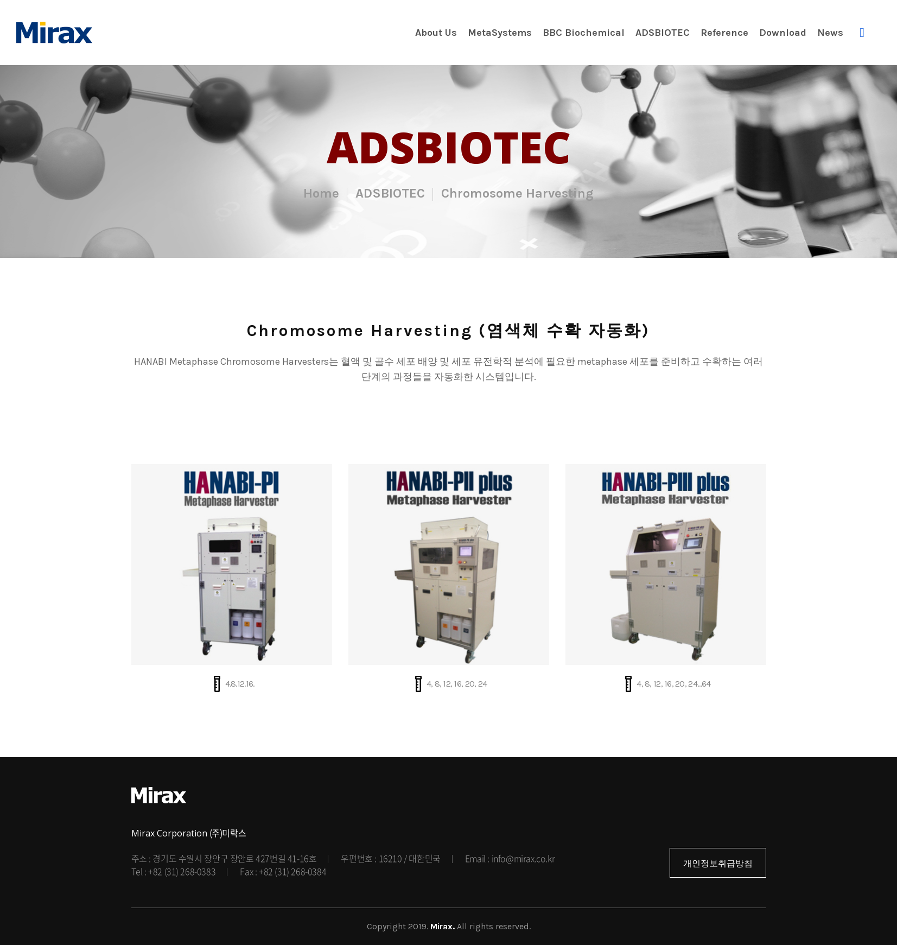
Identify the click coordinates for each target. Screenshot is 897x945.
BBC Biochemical (584, 33)
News (830, 33)
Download (782, 33)
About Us (436, 33)
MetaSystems (500, 33)
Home (321, 193)
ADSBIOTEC (662, 33)
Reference (724, 33)
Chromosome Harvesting (517, 193)
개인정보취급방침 (718, 863)
